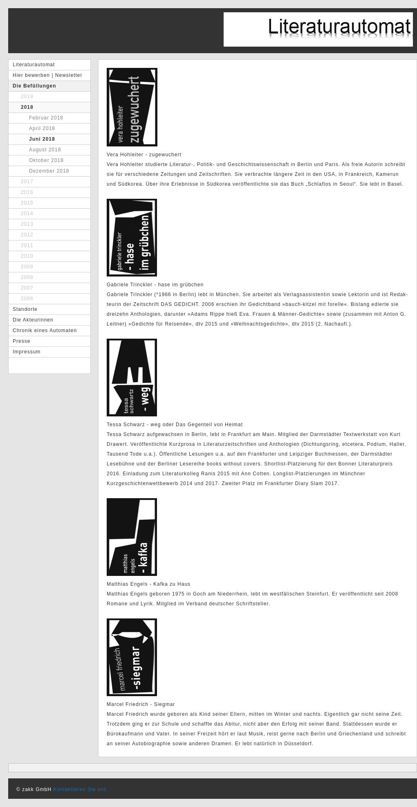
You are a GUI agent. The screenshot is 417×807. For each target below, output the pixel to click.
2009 (27, 267)
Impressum (26, 352)
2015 (27, 203)
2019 (27, 96)
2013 (27, 224)
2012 (27, 235)
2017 (27, 181)
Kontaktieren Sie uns (80, 789)
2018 (27, 107)
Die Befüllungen (34, 86)
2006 (27, 298)
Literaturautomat (34, 64)
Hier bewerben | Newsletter (48, 75)
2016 (27, 192)
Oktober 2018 (46, 160)
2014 (27, 213)
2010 (27, 256)
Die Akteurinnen (33, 320)
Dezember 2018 (49, 171)
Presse (21, 341)
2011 (27, 245)
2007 (27, 288)
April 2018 (42, 128)
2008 (27, 277)
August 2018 (45, 150)
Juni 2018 (42, 139)
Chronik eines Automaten (45, 330)
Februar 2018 (46, 118)
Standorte (25, 309)
